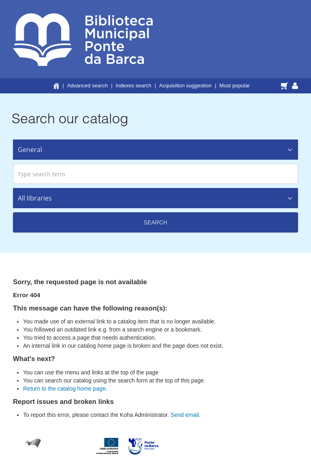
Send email (184, 415)
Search (155, 222)
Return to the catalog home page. (65, 388)
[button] (285, 85)
